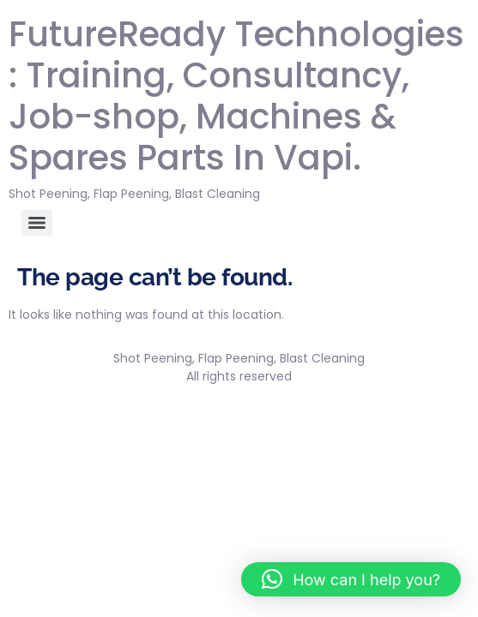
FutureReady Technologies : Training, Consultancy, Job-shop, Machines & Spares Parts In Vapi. (236, 96)
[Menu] (36, 223)
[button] (351, 579)
